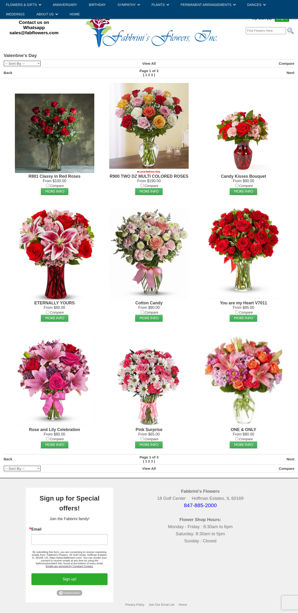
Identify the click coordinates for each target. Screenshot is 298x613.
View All (149, 63)
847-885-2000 (200, 505)
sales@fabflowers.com (33, 32)
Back (8, 73)
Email (36, 529)
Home (183, 604)
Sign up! (70, 579)
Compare (286, 63)
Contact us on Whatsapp (34, 25)
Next (290, 73)
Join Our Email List (161, 604)
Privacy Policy (134, 604)
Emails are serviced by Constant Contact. (69, 566)
